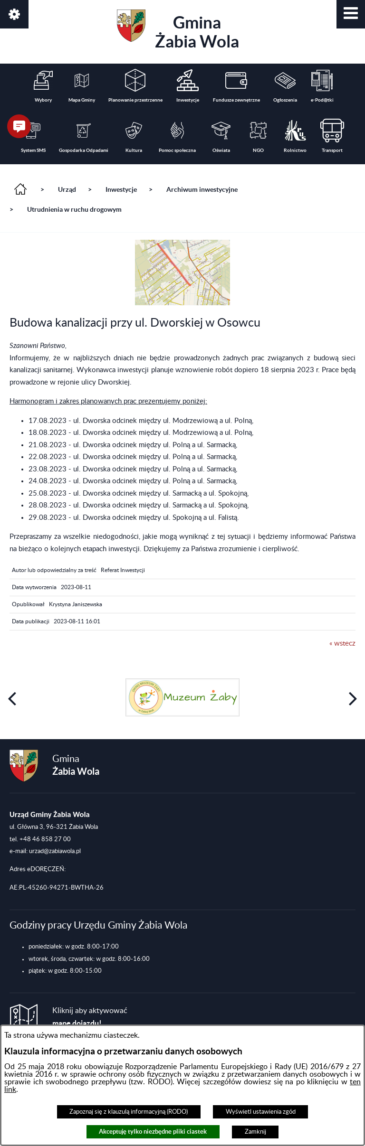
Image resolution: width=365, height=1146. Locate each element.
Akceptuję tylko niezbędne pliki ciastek (153, 1131)
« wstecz (342, 643)
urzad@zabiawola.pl (55, 851)
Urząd (67, 189)
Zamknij (255, 1131)
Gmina (178, 30)
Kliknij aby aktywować (89, 1017)
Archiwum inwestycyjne (202, 189)
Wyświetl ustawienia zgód (261, 1111)
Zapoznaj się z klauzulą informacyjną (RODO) (128, 1111)
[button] (350, 14)
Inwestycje (121, 189)
